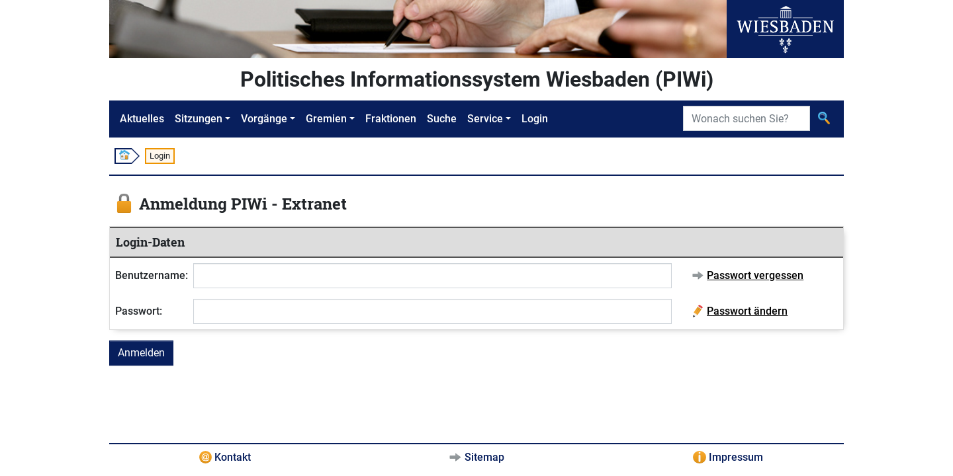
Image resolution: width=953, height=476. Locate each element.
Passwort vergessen (755, 275)
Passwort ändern (747, 311)
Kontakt (232, 457)
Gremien (326, 118)
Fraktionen (390, 118)
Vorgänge (264, 118)
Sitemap (484, 457)
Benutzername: (151, 275)
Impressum (736, 457)
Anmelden (141, 352)
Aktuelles (142, 118)
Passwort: (138, 311)
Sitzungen (198, 118)
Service (485, 118)
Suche (442, 118)
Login (535, 118)
